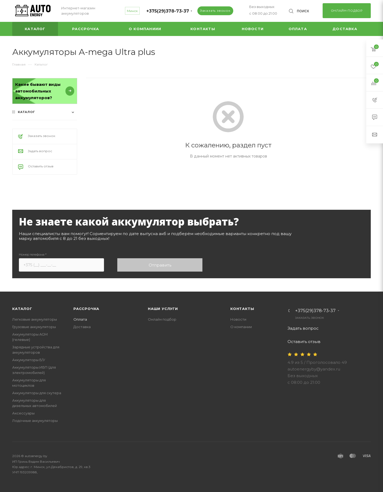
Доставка (82, 327)
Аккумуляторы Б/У (28, 360)
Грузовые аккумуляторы (34, 327)
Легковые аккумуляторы (34, 319)
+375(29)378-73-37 (167, 11)
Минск (132, 11)
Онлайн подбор (162, 319)
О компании (241, 327)
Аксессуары (23, 413)
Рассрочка (86, 309)
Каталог (22, 309)
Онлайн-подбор (347, 11)
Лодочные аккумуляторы (35, 420)
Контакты (242, 309)
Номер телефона (33, 254)
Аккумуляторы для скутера (36, 393)
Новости (238, 319)
